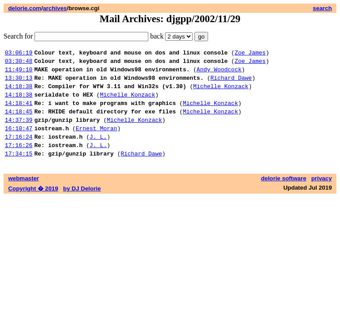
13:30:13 (18, 83)
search (322, 8)
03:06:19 (18, 54)
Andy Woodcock (219, 73)
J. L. (98, 151)
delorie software (283, 195)
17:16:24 (18, 151)
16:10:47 (18, 141)
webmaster (23, 195)
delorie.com (24, 8)
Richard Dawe (231, 83)
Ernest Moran (96, 141)
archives (55, 8)
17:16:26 (18, 161)
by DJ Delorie (82, 205)
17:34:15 (18, 171)
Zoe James (250, 54)
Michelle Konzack (220, 93)
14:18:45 (18, 122)
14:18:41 (18, 112)
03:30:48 (18, 63)
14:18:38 (18, 93)
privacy (321, 195)
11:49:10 (18, 73)
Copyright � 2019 (33, 205)
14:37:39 (18, 132)
